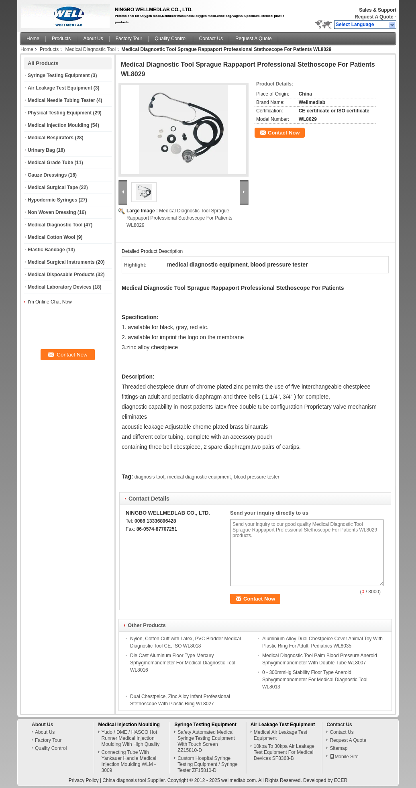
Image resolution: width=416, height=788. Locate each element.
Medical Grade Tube (50, 162)
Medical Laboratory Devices (60, 287)
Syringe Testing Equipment (59, 75)
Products (61, 38)
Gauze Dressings (47, 175)
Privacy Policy (84, 780)
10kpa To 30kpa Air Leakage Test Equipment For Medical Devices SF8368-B (284, 752)
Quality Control (170, 38)
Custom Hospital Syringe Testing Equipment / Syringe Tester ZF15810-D (207, 764)
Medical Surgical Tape (53, 187)
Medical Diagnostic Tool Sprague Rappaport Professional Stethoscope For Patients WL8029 (179, 218)
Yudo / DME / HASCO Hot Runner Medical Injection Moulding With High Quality (131, 738)
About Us (93, 38)
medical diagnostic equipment (199, 477)
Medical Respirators (50, 137)
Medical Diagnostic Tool (90, 49)
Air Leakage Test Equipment (60, 88)
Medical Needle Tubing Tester (61, 100)
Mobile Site (344, 756)
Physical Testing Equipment (60, 113)
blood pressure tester (256, 477)
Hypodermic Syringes (52, 200)
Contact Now (284, 133)
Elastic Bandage (46, 249)
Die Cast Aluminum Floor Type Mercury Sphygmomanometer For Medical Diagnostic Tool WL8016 (182, 663)
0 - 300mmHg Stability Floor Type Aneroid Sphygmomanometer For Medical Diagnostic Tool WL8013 (314, 680)
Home (33, 38)
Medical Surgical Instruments (61, 262)
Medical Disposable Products (61, 274)
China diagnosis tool (124, 780)
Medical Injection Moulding (58, 125)
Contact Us (211, 38)
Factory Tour (129, 38)
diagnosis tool (149, 477)
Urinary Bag (41, 150)
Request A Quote (374, 17)
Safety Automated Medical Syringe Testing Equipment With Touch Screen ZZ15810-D (206, 741)
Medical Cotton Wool (51, 237)
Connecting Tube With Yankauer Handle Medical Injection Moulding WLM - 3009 (129, 761)
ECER (340, 780)
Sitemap (338, 748)
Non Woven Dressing (52, 212)
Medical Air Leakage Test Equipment (280, 735)
